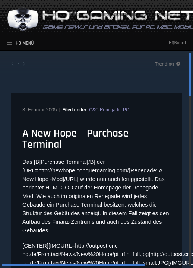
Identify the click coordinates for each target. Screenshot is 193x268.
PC (126, 109)
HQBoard (177, 43)
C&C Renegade (104, 109)
